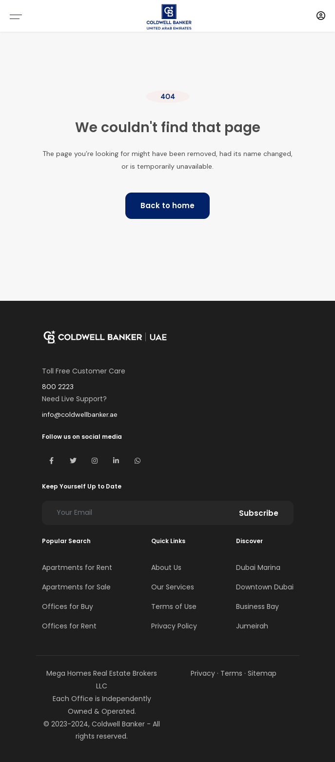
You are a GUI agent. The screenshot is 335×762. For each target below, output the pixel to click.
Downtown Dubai (265, 587)
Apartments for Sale (76, 587)
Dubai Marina (258, 567)
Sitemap (262, 673)
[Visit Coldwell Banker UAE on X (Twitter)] (73, 460)
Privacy (203, 673)
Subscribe (258, 513)
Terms (231, 673)
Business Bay (257, 606)
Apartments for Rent (77, 567)
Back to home (167, 205)
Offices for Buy (67, 606)
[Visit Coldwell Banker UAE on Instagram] (94, 460)
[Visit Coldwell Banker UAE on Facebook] (51, 460)
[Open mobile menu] (16, 16)
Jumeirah (252, 626)
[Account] (320, 16)
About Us (166, 567)
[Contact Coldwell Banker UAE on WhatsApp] (137, 460)
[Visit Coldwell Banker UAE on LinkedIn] (116, 460)
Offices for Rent (69, 626)
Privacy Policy (174, 626)
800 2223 (58, 386)
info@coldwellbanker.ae (80, 414)
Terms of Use (174, 606)
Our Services (172, 587)
